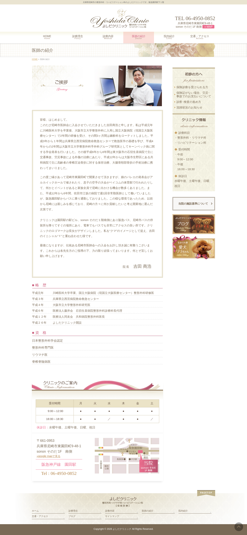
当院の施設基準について (193, 203)
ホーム (35, 510)
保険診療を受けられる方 (192, 87)
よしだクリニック (122, 529)
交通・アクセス (40, 516)
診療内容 (109, 510)
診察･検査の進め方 (188, 101)
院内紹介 (183, 510)
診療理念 (73, 510)
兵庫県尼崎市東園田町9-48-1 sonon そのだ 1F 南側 (195, 25)
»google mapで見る (48, 456)
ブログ (72, 516)
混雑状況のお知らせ (189, 107)
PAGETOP (206, 492)
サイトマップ (112, 516)
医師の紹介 (147, 510)
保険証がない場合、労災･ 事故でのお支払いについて (193, 94)
